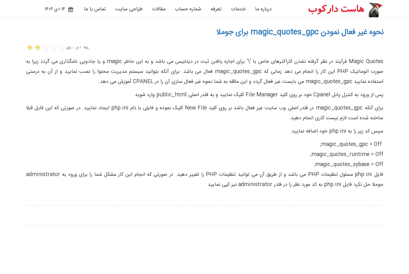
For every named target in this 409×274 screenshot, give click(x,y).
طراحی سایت (129, 9)
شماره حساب (188, 9)
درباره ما (263, 9)
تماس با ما (95, 9)
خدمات (238, 9)
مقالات (158, 9)
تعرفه (216, 9)
